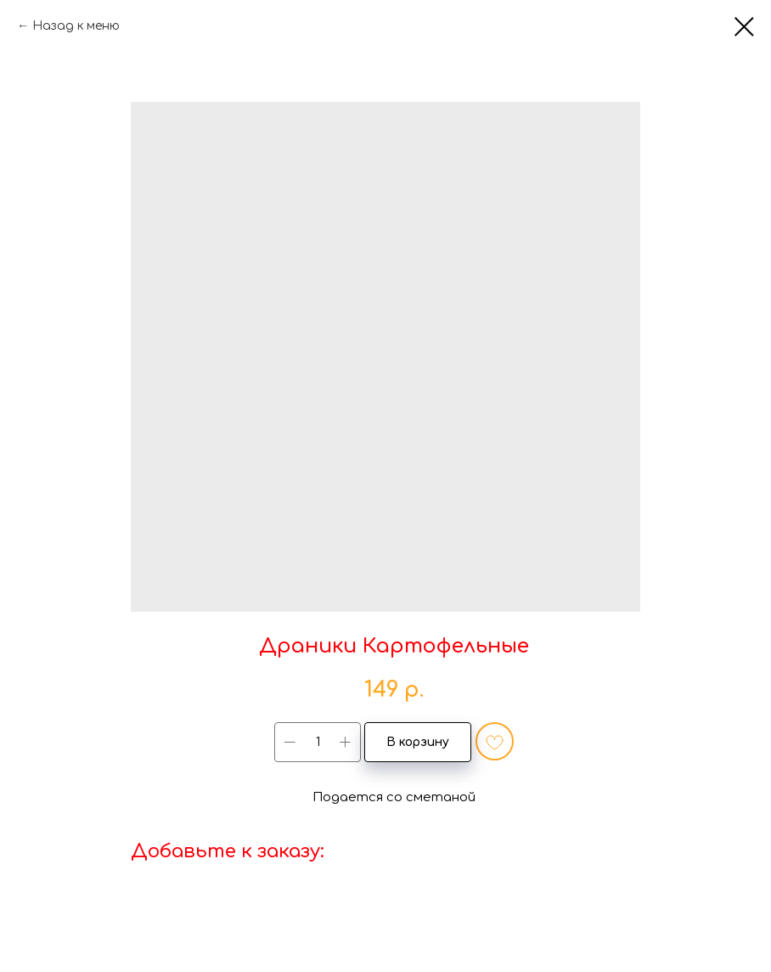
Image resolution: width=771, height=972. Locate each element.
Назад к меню (76, 26)
